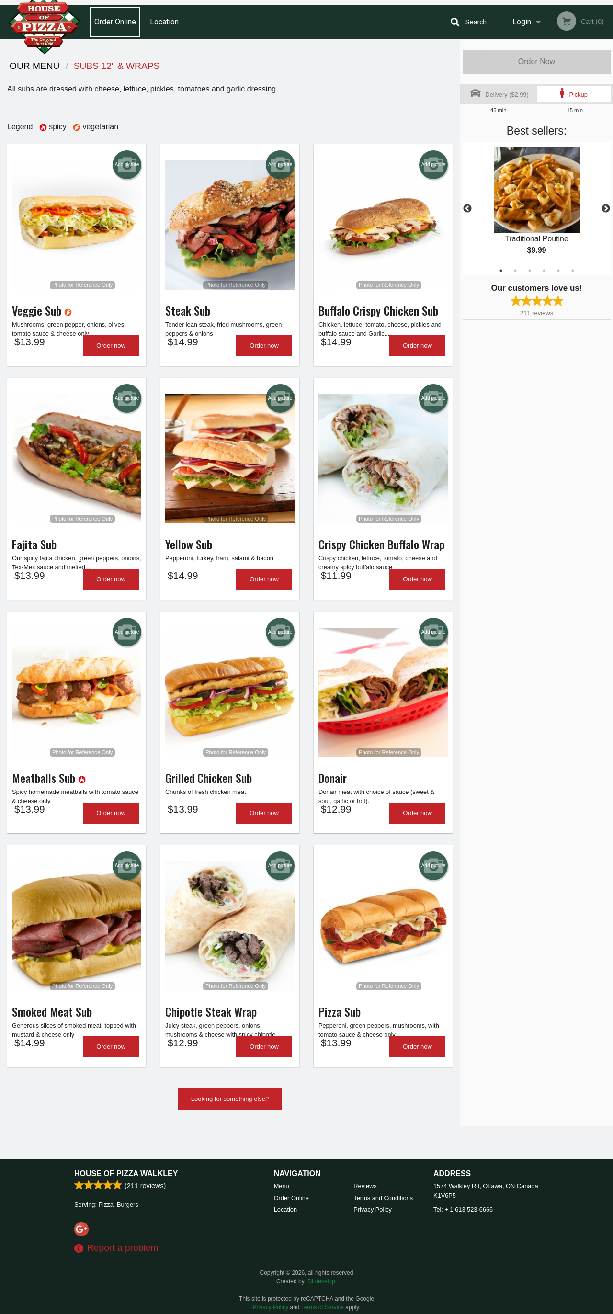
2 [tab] (515, 270)
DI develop (321, 1281)
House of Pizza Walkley (126, 1173)
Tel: (463, 1209)
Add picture (127, 164)
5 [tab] (558, 270)
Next (606, 209)
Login (521, 21)
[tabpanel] (536, 209)
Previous (467, 209)
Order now (110, 353)
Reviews (364, 1185)
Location (164, 21)
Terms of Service (322, 1307)
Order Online (115, 21)
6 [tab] (573, 270)
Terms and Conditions (383, 1197)
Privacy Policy (372, 1209)
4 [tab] (544, 270)
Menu (281, 1185)
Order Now (536, 61)
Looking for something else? (230, 1131)
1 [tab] (501, 270)
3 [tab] (529, 270)
